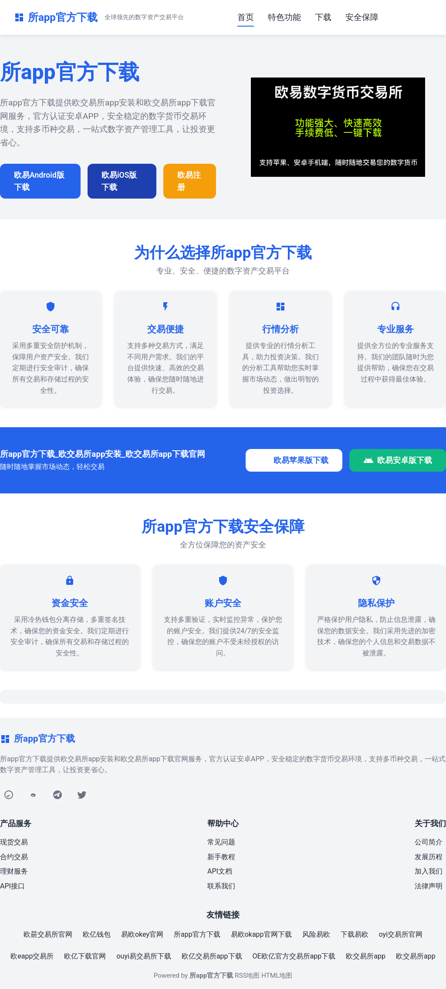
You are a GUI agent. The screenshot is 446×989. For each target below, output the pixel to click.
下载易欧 (354, 934)
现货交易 (14, 842)
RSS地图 (247, 975)
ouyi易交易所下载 (143, 956)
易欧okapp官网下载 (261, 934)
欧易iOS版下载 (119, 181)
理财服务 (14, 871)
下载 (323, 17)
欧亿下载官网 (85, 956)
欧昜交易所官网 (48, 934)
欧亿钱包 (97, 934)
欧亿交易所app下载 (212, 956)
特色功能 (284, 17)
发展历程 (429, 857)
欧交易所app (365, 956)
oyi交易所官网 (400, 934)
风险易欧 (316, 934)
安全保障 (361, 17)
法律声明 (429, 886)
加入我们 (429, 871)
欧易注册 (189, 181)
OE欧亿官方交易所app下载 (294, 956)
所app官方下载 (197, 934)
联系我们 (221, 886)
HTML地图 (276, 975)
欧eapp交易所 (32, 956)
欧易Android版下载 (39, 181)
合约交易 (14, 857)
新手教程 (221, 857)
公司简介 (429, 842)
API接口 (12, 886)
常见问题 (221, 842)
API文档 (219, 871)
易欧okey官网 (142, 934)
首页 (245, 17)
